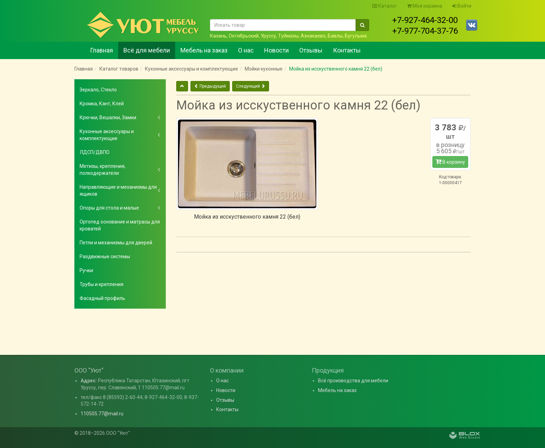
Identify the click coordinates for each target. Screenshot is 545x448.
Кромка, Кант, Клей (102, 103)
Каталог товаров (118, 69)
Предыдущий (210, 86)
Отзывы (311, 50)
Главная (101, 50)
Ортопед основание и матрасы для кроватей (120, 225)
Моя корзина (424, 6)
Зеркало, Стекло (98, 89)
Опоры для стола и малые (109, 208)
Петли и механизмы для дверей (116, 242)
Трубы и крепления (101, 284)
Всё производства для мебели (353, 380)
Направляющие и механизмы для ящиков (118, 190)
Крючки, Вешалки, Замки (108, 117)
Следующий (250, 86)
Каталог (384, 6)
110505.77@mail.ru (102, 413)
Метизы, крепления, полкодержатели (102, 169)
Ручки (86, 270)
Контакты (347, 50)
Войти (461, 6)
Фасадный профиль (102, 298)
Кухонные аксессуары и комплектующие (191, 69)
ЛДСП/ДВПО (94, 152)
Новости (276, 50)
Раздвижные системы (105, 256)
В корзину (450, 161)
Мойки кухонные (264, 69)
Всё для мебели (146, 50)
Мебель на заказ (204, 50)
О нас (246, 50)
